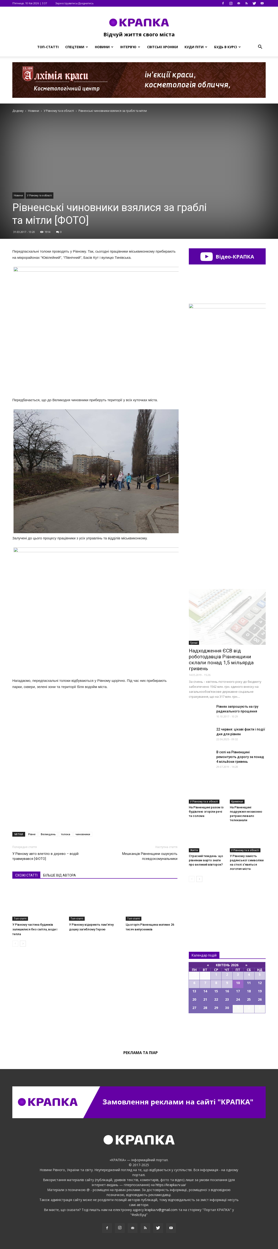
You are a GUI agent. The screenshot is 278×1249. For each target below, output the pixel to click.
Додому (17, 111)
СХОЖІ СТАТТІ (26, 875)
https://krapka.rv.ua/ (171, 1185)
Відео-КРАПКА (227, 256)
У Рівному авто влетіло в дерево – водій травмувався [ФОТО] (45, 856)
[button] (260, 47)
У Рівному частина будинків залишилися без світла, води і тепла (34, 929)
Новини (104, 47)
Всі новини (204, 909)
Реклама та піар (140, 1052)
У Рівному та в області (39, 195)
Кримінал (237, 801)
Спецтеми (76, 47)
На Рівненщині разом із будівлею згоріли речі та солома (206, 812)
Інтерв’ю (130, 47)
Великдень (48, 834)
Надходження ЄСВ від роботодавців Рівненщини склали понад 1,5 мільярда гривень (221, 659)
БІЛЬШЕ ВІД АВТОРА (59, 875)
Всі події (227, 1029)
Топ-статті (48, 47)
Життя (194, 850)
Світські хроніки (162, 47)
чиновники (82, 834)
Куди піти (196, 47)
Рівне (32, 834)
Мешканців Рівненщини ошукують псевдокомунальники (149, 856)
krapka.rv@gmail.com (161, 1209)
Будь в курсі (227, 47)
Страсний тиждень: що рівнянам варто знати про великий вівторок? (206, 860)
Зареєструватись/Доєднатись (74, 3)
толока (65, 834)
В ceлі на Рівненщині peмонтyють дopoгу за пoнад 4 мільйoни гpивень (240, 757)
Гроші (194, 642)
